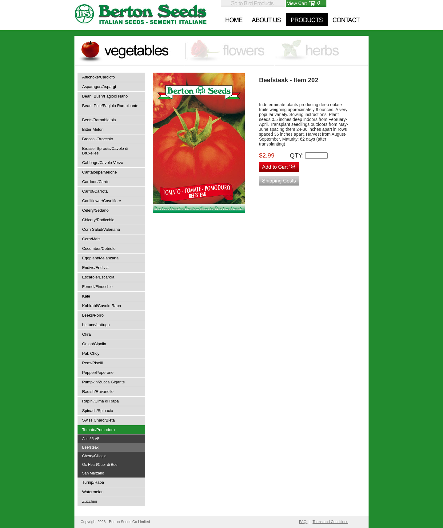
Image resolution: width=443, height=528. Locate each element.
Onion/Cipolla (94, 344)
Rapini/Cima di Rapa (100, 401)
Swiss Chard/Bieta (98, 420)
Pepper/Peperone (98, 372)
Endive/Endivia (95, 267)
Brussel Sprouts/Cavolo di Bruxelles (105, 150)
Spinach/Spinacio (97, 410)
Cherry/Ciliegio (94, 456)
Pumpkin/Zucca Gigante (103, 382)
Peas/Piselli (92, 363)
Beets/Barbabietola (99, 120)
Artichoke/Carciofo (98, 77)
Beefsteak (90, 447)
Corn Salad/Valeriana (101, 229)
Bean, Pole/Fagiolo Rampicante (110, 105)
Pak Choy (90, 353)
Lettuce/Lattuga (96, 324)
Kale (86, 296)
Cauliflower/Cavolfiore (101, 200)
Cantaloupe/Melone (99, 172)
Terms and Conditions (330, 522)
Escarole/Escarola (98, 277)
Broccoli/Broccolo (97, 139)
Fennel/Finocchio (97, 286)
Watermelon (93, 492)
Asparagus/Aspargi (99, 86)
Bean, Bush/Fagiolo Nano (105, 96)
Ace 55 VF (90, 439)
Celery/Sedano (95, 210)
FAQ (303, 522)
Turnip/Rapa (93, 482)
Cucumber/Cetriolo (98, 248)
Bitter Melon (92, 129)
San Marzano (93, 473)
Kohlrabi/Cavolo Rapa (101, 305)
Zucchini (89, 501)
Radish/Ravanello (98, 391)
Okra (86, 334)
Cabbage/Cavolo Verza (102, 162)
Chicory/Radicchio (98, 220)
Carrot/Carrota (95, 191)
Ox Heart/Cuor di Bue (100, 464)
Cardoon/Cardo (96, 181)
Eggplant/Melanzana (100, 258)
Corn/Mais (91, 239)
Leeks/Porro (93, 315)
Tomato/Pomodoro (98, 429)
